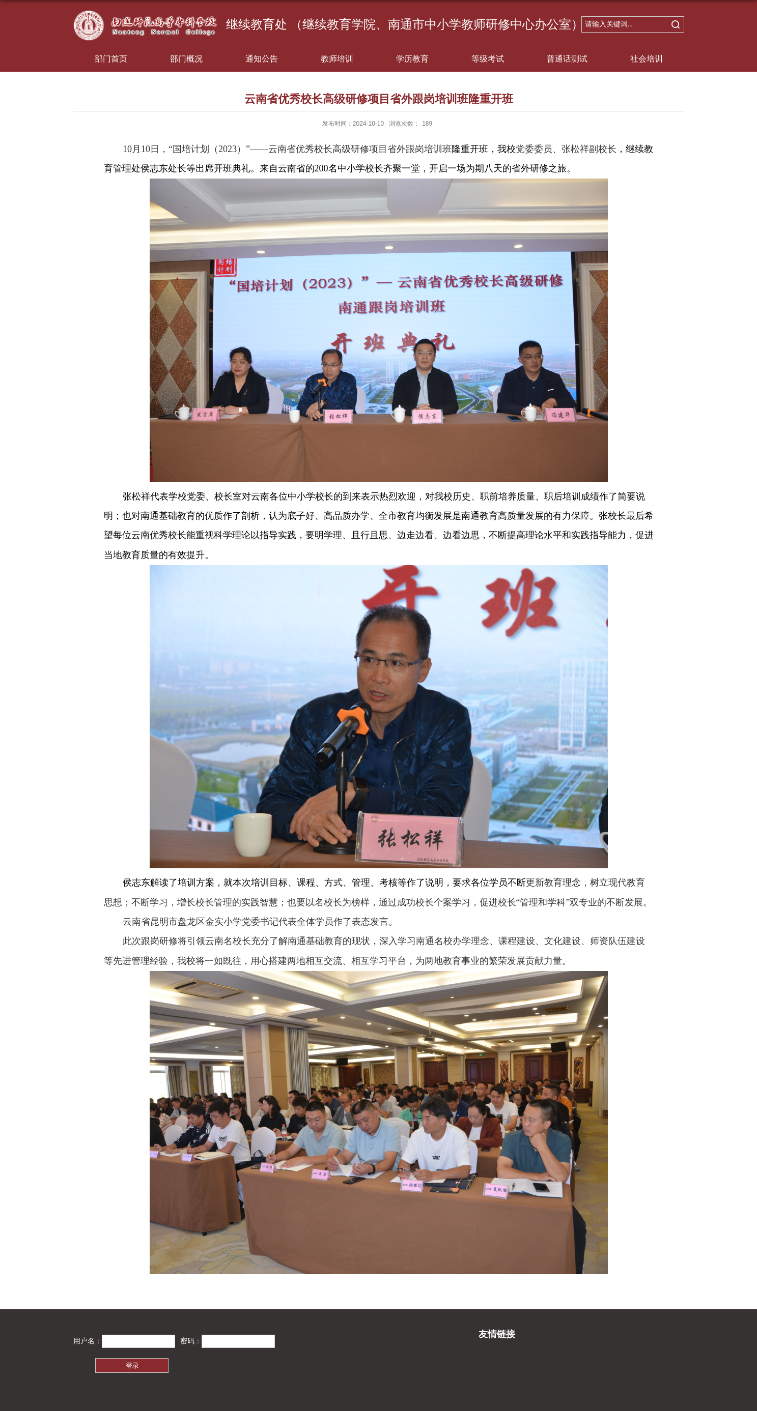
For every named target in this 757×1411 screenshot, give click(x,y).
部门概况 (186, 58)
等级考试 (487, 58)
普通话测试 (567, 58)
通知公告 (261, 58)
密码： (191, 1341)
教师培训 (337, 58)
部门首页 (111, 58)
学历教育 (412, 58)
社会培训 (646, 58)
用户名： (87, 1341)
